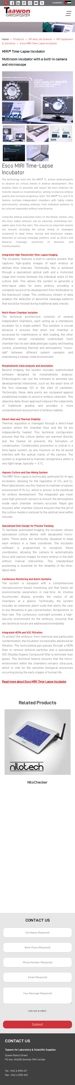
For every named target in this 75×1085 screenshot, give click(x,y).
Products (18, 39)
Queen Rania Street (16, 1055)
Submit (37, 1024)
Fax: (7, 1074)
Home (5, 39)
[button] (7, 97)
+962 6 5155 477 (18, 1070)
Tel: (7, 1070)
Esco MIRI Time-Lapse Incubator (38, 43)
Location (57, 2)
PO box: (9, 1059)
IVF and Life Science (40, 39)
